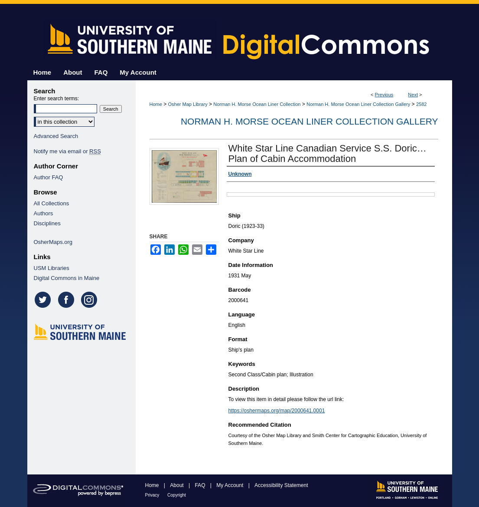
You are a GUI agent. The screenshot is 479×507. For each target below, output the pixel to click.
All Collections (51, 203)
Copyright (176, 495)
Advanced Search (56, 136)
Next (413, 94)
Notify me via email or (67, 151)
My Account (230, 485)
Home (156, 104)
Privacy (153, 495)
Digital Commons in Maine (67, 278)
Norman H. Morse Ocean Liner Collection (256, 104)
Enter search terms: (56, 98)
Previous (384, 94)
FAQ (200, 485)
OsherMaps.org (53, 242)
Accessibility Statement (281, 485)
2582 (421, 104)
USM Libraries (51, 268)
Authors (43, 213)
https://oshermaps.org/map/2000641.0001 (276, 411)
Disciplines (47, 223)
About (177, 485)
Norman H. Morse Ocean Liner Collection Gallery (358, 104)
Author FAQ (48, 177)
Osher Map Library (188, 104)
